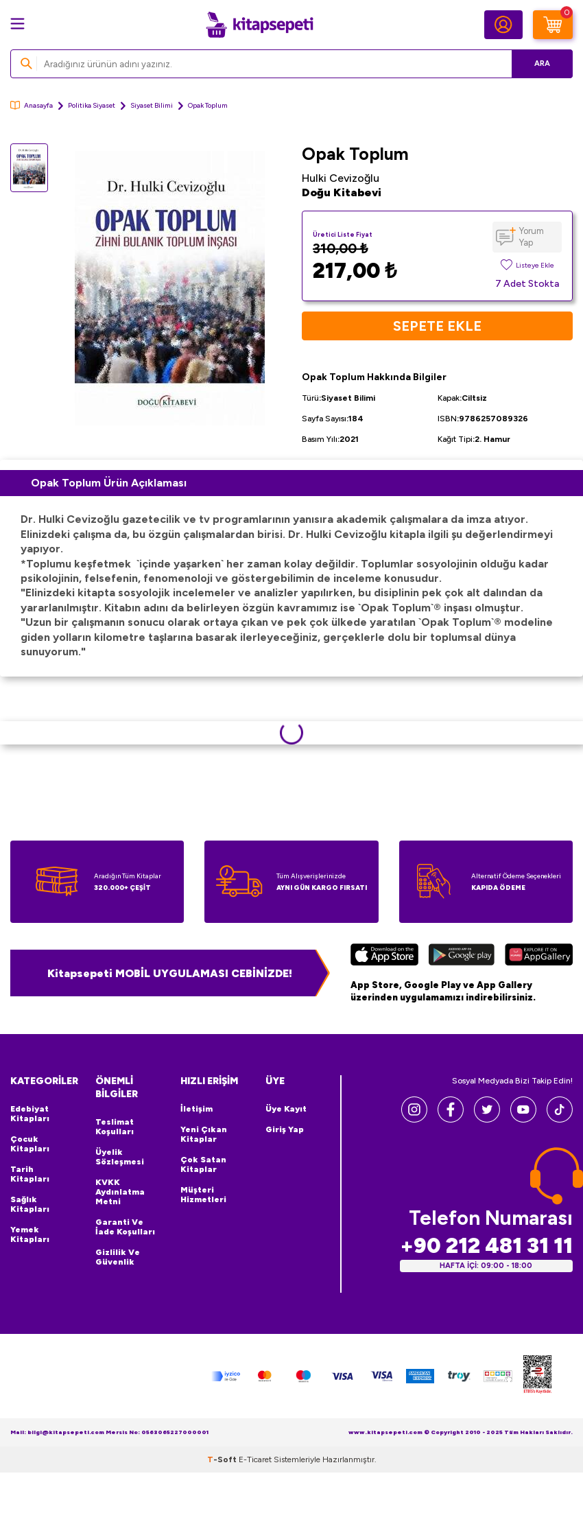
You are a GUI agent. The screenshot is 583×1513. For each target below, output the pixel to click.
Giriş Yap (284, 1129)
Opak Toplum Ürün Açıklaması (109, 482)
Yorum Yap (531, 237)
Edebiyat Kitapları (29, 1113)
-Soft (223, 1459)
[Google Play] (462, 956)
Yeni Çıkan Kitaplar (203, 1134)
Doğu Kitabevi (341, 192)
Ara (542, 63)
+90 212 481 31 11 (486, 1245)
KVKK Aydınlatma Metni (120, 1191)
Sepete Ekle (437, 326)
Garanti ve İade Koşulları (125, 1226)
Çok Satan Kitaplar (203, 1164)
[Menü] (17, 24)
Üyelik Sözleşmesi (119, 1156)
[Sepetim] (552, 24)
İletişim (196, 1109)
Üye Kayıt (286, 1109)
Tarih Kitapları (29, 1174)
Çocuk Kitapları (29, 1143)
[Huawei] (539, 956)
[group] (169, 288)
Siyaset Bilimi (151, 105)
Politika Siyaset (91, 105)
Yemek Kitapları (29, 1234)
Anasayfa (31, 105)
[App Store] (384, 956)
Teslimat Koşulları (114, 1126)
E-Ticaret (255, 1459)
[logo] (259, 24)
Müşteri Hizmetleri (203, 1194)
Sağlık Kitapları (29, 1204)
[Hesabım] (503, 24)
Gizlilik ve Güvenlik (117, 1257)
